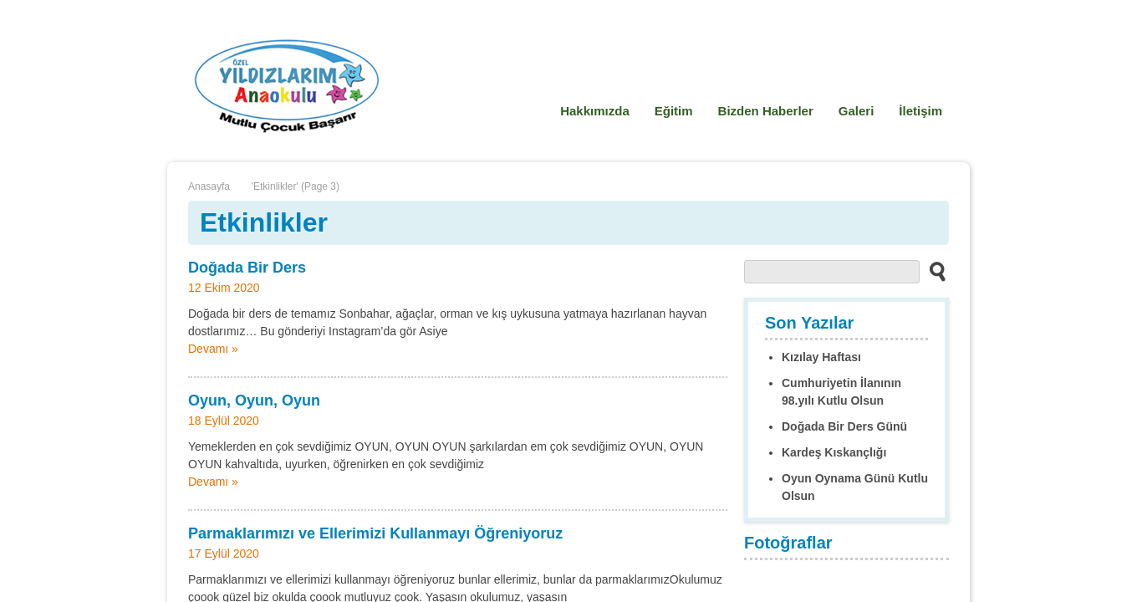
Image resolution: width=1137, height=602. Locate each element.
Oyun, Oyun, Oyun (254, 400)
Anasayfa (209, 186)
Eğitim (674, 111)
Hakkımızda (595, 111)
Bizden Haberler (765, 111)
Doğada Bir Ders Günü (844, 426)
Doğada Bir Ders (247, 267)
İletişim (920, 111)
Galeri (856, 111)
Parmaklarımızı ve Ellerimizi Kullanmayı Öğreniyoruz (375, 533)
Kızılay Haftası (821, 357)
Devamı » (213, 348)
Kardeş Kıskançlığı (834, 452)
